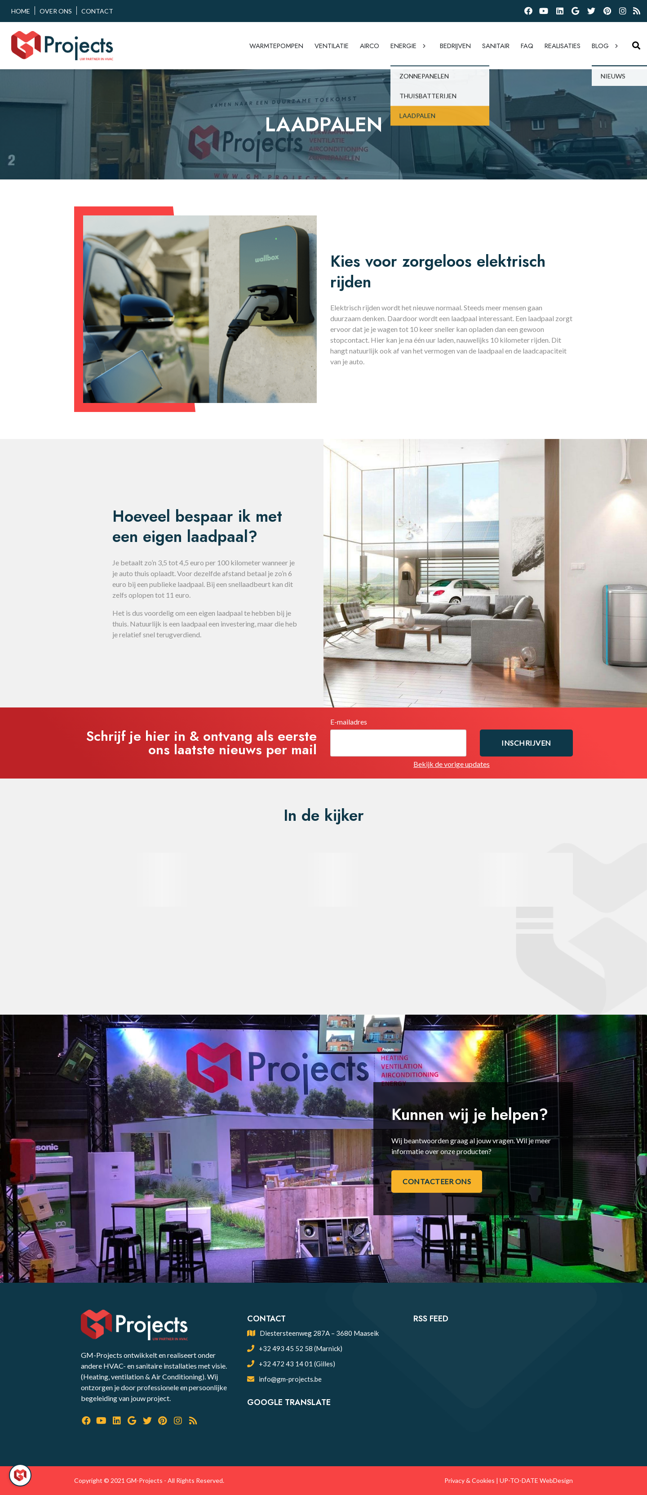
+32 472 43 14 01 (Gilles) (297, 1364)
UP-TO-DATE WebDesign (536, 1480)
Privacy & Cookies (469, 1480)
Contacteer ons (437, 1181)
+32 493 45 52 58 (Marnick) (300, 1348)
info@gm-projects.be (290, 1379)
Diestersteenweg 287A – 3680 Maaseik (319, 1333)
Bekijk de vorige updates (451, 764)
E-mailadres (348, 721)
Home (20, 11)
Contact (97, 11)
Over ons (56, 11)
